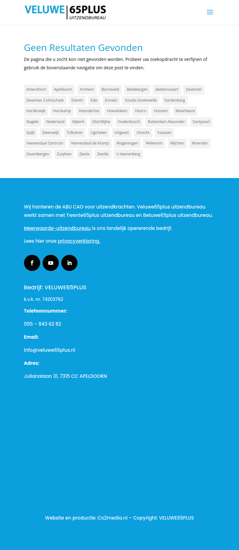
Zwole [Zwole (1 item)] (84, 154)
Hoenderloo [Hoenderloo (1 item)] (89, 110)
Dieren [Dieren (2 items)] (77, 100)
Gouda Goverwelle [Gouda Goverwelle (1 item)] (141, 100)
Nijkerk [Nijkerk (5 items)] (78, 121)
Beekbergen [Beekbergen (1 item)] (137, 89)
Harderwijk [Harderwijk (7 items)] (35, 110)
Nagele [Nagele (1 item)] (32, 121)
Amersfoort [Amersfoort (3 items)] (36, 89)
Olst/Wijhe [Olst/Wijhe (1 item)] (101, 121)
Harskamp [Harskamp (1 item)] (62, 110)
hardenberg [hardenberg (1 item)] (175, 100)
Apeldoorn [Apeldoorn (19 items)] (63, 89)
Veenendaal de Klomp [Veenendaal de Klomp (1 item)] (90, 143)
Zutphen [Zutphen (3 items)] (64, 154)
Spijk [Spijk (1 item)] (30, 132)
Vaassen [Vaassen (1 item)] (164, 132)
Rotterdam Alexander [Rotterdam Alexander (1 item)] (166, 121)
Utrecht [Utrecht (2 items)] (143, 132)
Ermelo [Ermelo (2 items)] (111, 100)
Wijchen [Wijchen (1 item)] (177, 143)
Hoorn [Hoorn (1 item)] (140, 110)
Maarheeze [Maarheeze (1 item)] (185, 110)
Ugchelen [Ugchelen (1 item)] (99, 132)
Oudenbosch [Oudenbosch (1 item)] (129, 121)
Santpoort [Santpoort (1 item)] (201, 121)
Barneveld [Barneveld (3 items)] (110, 89)
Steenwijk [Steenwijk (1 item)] (50, 132)
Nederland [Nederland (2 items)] (55, 121)
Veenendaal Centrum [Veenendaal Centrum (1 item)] (44, 143)
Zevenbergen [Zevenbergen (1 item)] (37, 154)
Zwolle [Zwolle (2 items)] (102, 154)
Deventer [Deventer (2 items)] (194, 89)
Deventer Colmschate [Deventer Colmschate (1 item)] (45, 100)
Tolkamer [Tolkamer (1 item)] (75, 132)
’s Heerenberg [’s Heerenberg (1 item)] (128, 154)
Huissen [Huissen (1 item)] (161, 110)
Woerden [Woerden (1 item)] (200, 143)
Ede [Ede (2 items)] (94, 100)
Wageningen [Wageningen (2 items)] (127, 143)
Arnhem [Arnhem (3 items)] (87, 89)
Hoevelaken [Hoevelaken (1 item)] (117, 110)
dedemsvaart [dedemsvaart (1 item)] (166, 89)
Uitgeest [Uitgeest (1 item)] (122, 132)
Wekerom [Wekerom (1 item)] (154, 143)
